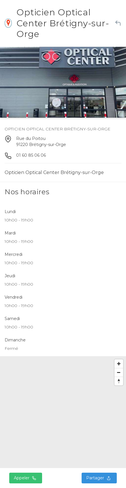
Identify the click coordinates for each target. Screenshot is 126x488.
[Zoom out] (118, 372)
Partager (99, 477)
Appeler (25, 477)
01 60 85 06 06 (31, 155)
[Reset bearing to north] (118, 381)
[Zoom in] (118, 363)
